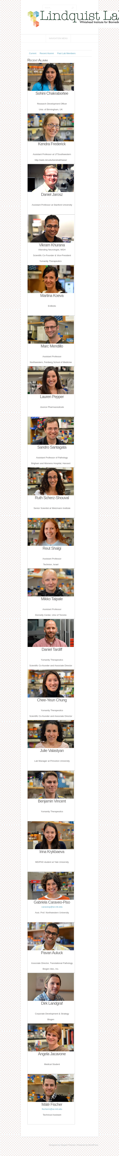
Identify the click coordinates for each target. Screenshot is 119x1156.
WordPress (93, 1145)
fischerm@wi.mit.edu (52, 1109)
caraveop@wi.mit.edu (51, 907)
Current (32, 53)
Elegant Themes (68, 1145)
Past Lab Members (66, 53)
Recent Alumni (47, 53)
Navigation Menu (58, 38)
